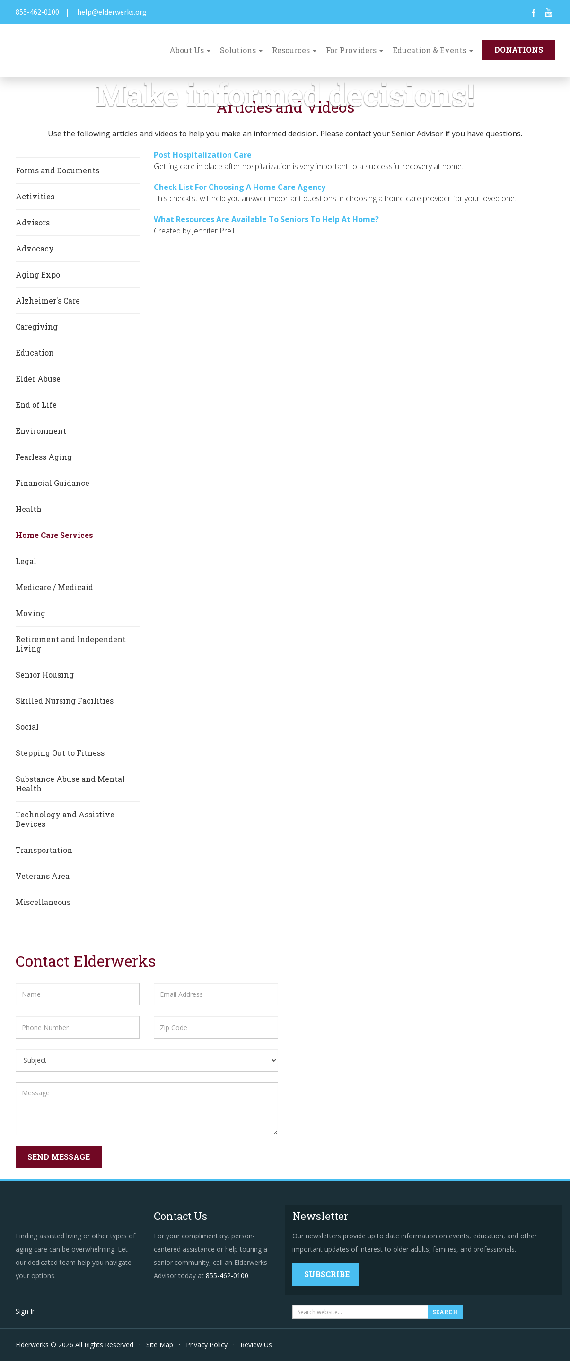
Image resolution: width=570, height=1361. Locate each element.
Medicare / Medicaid (54, 587)
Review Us (256, 1344)
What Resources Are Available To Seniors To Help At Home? (266, 219)
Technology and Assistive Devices (65, 819)
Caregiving (37, 326)
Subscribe (327, 1274)
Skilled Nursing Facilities (65, 701)
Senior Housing (45, 675)
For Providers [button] (354, 50)
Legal (26, 561)
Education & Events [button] (433, 50)
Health (29, 509)
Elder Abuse (38, 379)
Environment (41, 431)
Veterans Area (43, 876)
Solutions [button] (241, 50)
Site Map (159, 1344)
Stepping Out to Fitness (60, 753)
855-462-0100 (37, 12)
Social (27, 727)
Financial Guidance (52, 483)
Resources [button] (294, 50)
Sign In (26, 1311)
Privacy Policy (207, 1344)
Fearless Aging (44, 457)
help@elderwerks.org (112, 12)
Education (35, 353)
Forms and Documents (57, 170)
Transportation (44, 850)
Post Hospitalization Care (203, 155)
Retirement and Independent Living (71, 644)
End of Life (36, 405)
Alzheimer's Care (48, 300)
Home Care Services (54, 535)
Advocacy (35, 248)
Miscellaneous (43, 902)
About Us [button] (189, 50)
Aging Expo (38, 274)
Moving (30, 613)
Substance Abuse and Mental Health (70, 783)
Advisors (33, 222)
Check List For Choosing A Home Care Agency (239, 187)
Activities (35, 196)
